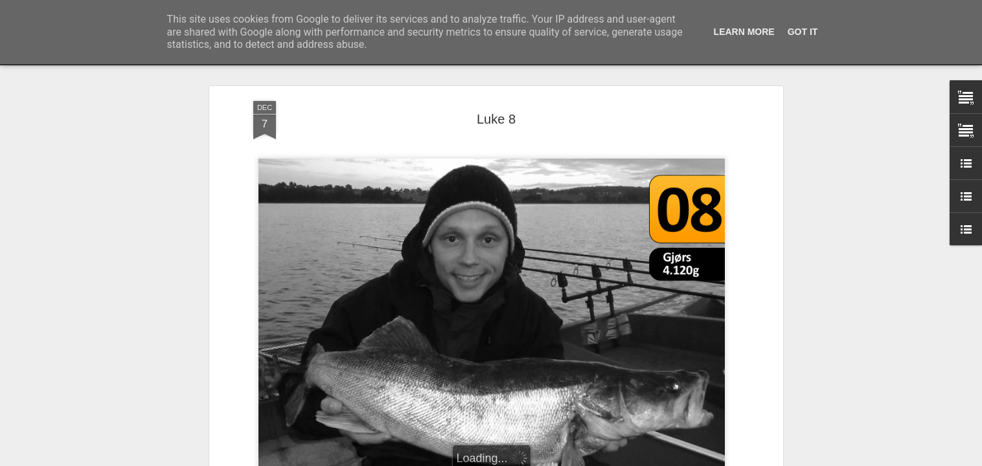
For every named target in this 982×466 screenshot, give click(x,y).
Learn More (744, 32)
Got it (803, 32)
